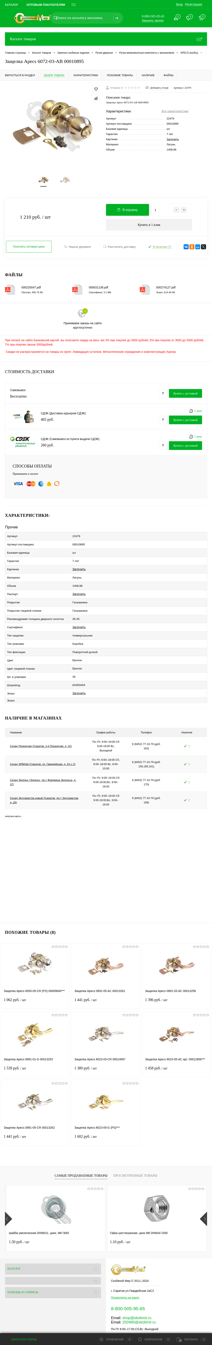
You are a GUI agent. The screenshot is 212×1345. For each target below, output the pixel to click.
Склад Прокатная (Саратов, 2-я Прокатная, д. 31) (41, 728)
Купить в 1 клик (149, 226)
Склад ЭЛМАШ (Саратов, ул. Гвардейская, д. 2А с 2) (42, 746)
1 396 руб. (176, 984)
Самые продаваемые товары (81, 1157)
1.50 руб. (19, 1224)
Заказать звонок (153, 20)
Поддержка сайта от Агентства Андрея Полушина (38, 1327)
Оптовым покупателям (45, 4)
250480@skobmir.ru (139, 1304)
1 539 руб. (35, 1053)
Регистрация (193, 4)
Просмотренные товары (135, 1157)
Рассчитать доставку (119, 249)
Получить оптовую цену (29, 249)
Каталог (11, 4)
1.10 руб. (86, 1224)
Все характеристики (175, 111)
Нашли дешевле (77, 249)
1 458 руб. (176, 1053)
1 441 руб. (105, 984)
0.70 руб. (154, 1224)
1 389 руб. (105, 1053)
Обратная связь (21, 1339)
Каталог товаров (106, 39)
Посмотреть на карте (125, 1279)
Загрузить (173, 139)
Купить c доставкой (185, 395)
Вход (179, 4)
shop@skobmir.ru (136, 1300)
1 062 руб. (35, 984)
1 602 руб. (105, 1121)
